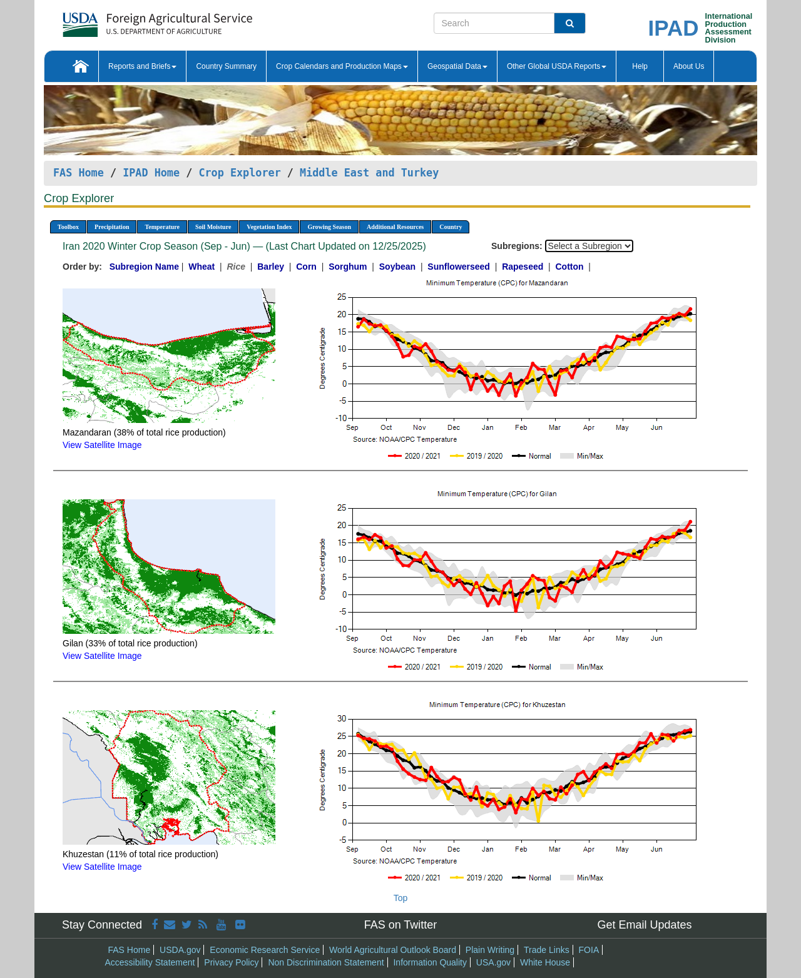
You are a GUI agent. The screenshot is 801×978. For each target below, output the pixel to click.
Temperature (162, 226)
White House (545, 962)
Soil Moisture (213, 226)
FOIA (589, 950)
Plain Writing (490, 950)
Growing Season (329, 226)
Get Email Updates (644, 925)
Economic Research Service (265, 950)
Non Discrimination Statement (326, 962)
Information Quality (430, 962)
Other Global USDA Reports (556, 66)
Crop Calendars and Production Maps (342, 66)
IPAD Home (151, 172)
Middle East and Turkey (369, 172)
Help (640, 66)
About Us (688, 66)
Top (401, 898)
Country (450, 226)
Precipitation (111, 226)
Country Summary (226, 66)
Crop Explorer (239, 172)
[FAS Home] (126, 20)
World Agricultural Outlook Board (392, 950)
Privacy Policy (231, 962)
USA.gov (493, 962)
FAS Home (78, 172)
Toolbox (68, 226)
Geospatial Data (457, 66)
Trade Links (546, 950)
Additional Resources (395, 226)
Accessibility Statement (150, 962)
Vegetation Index (269, 226)
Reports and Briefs (142, 66)
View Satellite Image (102, 445)
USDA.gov (180, 950)
